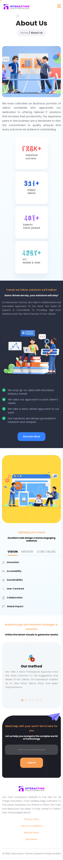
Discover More (31, 436)
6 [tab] (41, 700)
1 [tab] (22, 700)
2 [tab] (26, 700)
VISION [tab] (13, 552)
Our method (31, 666)
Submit (31, 762)
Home (24, 32)
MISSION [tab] (27, 552)
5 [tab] (37, 700)
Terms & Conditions (32, 826)
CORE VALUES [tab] (46, 552)
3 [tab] (30, 700)
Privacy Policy (31, 819)
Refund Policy (31, 832)
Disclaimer (31, 839)
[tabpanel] (31, 584)
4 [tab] (33, 700)
